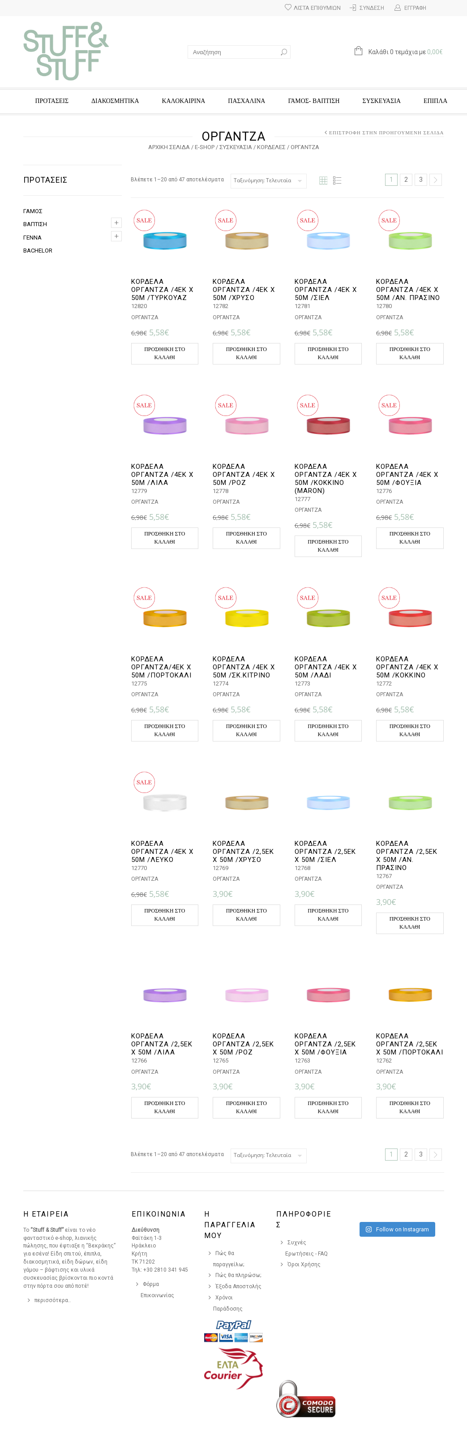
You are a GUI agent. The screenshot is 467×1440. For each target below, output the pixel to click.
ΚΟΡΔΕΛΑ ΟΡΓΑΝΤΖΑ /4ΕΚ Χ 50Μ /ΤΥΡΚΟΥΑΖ (162, 290)
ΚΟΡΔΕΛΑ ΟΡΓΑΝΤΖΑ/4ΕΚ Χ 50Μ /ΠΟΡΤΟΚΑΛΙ (161, 667)
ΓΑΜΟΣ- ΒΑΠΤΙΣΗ (313, 101)
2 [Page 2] (406, 179)
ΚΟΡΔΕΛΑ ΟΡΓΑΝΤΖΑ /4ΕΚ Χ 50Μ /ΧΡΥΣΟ (244, 290)
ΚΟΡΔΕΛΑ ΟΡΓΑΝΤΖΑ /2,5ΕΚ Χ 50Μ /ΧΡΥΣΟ (243, 852)
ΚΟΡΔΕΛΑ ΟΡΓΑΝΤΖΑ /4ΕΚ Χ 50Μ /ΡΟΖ (244, 475)
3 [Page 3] (421, 179)
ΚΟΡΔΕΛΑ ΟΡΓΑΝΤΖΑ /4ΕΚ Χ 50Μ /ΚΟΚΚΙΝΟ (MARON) (326, 479)
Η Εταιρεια (46, 1214)
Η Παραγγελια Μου (230, 1225)
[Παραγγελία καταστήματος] (269, 181)
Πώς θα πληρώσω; (238, 1275)
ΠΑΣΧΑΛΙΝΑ (246, 101)
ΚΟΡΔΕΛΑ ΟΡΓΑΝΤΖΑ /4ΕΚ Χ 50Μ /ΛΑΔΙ (326, 667)
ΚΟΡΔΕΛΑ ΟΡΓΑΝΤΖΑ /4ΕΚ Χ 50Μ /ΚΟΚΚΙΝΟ (407, 667)
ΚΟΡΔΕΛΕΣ (271, 147)
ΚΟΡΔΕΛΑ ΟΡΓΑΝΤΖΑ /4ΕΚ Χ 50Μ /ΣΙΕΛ (326, 290)
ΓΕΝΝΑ (32, 237)
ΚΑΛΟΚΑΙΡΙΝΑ (184, 101)
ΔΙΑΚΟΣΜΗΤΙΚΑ (115, 101)
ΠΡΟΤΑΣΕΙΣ (52, 101)
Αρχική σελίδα (169, 147)
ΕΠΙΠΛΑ (435, 101)
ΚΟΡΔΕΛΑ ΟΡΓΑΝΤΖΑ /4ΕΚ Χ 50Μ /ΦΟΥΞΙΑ (407, 475)
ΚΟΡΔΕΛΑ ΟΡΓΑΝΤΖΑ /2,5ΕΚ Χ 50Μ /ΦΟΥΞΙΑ (325, 1044)
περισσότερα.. (52, 1300)
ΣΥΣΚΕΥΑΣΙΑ (382, 101)
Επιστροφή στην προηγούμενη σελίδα (386, 132)
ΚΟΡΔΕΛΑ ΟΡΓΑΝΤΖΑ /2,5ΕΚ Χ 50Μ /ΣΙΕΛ (325, 852)
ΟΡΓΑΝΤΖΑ (144, 317)
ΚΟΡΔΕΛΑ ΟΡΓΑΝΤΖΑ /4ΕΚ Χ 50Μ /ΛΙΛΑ (162, 475)
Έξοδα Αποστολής (238, 1286)
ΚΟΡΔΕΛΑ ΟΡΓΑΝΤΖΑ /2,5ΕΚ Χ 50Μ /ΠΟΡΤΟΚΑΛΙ (409, 1044)
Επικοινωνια (159, 1214)
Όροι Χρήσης (304, 1264)
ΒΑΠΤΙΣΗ (35, 224)
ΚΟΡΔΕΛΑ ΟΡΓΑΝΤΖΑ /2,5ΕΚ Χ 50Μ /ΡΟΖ (243, 1044)
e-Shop (204, 147)
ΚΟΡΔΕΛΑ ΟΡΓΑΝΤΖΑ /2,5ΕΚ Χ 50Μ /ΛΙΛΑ (162, 1044)
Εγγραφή (415, 8)
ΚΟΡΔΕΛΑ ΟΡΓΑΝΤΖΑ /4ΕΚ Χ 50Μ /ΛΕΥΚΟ (162, 852)
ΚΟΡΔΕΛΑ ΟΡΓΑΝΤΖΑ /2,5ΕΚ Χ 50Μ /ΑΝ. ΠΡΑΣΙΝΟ (406, 856)
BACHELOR (37, 250)
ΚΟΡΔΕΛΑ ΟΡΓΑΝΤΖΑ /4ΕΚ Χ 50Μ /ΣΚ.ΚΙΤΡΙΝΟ (244, 667)
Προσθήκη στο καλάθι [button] (164, 353)
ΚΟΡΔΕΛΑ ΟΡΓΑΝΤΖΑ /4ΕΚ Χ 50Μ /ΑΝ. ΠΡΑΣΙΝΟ (408, 290)
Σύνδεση (372, 8)
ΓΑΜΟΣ (33, 211)
